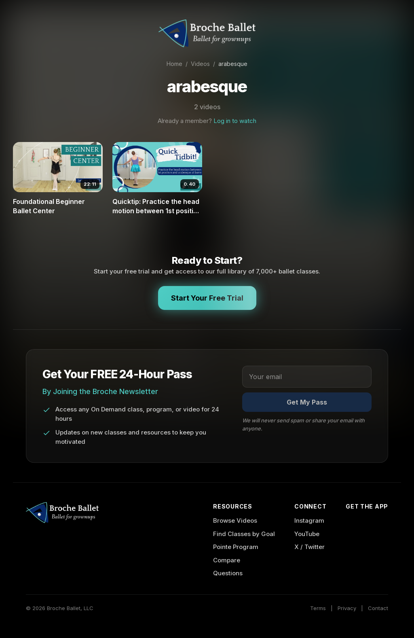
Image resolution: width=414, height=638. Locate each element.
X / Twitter (309, 547)
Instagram (309, 520)
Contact (378, 608)
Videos (200, 63)
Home (174, 63)
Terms (318, 608)
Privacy (347, 608)
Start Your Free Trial (207, 298)
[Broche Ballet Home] (207, 33)
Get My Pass (307, 402)
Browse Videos (235, 520)
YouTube (306, 534)
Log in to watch (234, 121)
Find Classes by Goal (244, 534)
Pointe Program (235, 547)
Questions (228, 573)
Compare (226, 560)
